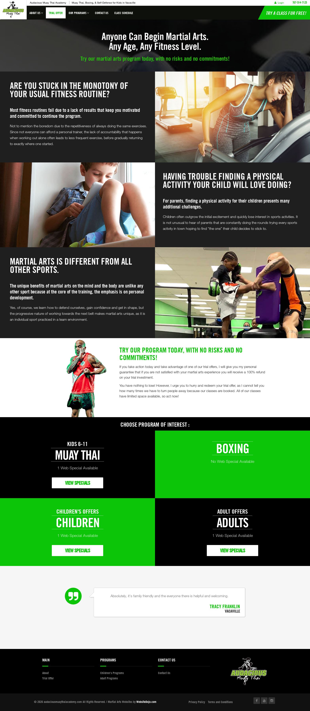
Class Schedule (123, 13)
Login (279, 2)
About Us (36, 14)
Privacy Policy (197, 702)
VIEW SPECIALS (77, 483)
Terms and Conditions (220, 702)
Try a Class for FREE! (286, 13)
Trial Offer (56, 13)
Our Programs (79, 14)
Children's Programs (112, 673)
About (45, 673)
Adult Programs (109, 678)
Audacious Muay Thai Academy (48, 2)
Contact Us (101, 13)
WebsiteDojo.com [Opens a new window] (146, 702)
